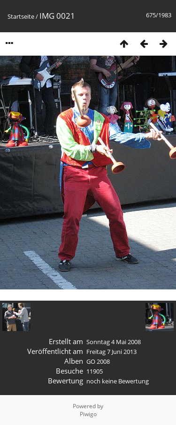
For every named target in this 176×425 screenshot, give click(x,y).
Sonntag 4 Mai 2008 (113, 342)
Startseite (21, 16)
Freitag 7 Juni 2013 (111, 351)
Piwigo (88, 414)
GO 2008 (98, 361)
